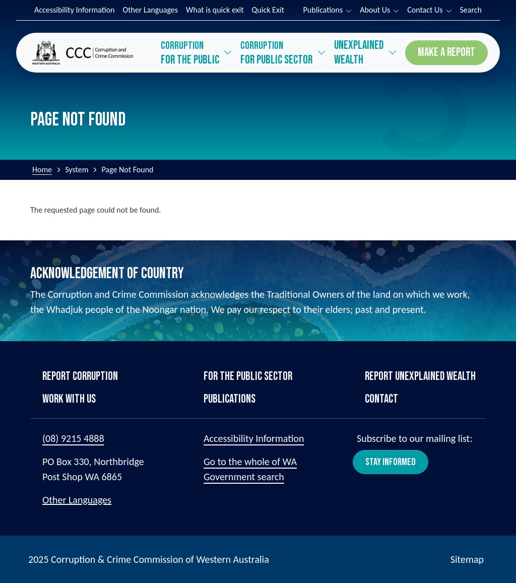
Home (42, 169)
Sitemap (467, 559)
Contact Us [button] (424, 10)
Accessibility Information (74, 10)
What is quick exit (215, 10)
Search (471, 10)
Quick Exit (268, 10)
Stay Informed (390, 462)
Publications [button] (323, 10)
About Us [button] (375, 10)
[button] (197, 53)
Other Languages (150, 10)
